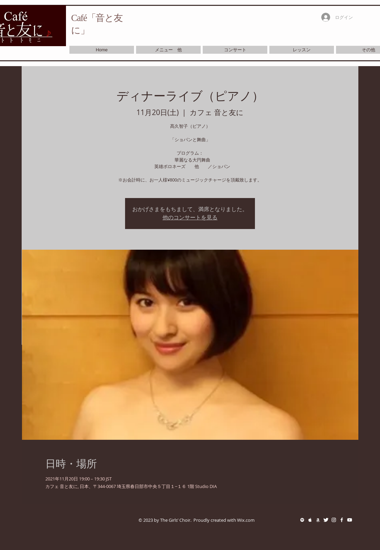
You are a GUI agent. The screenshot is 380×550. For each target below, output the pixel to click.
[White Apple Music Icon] (310, 520)
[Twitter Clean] (326, 520)
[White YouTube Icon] (350, 520)
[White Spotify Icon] (302, 520)
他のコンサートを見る (190, 217)
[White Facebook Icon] (342, 520)
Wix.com (246, 520)
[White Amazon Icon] (318, 520)
